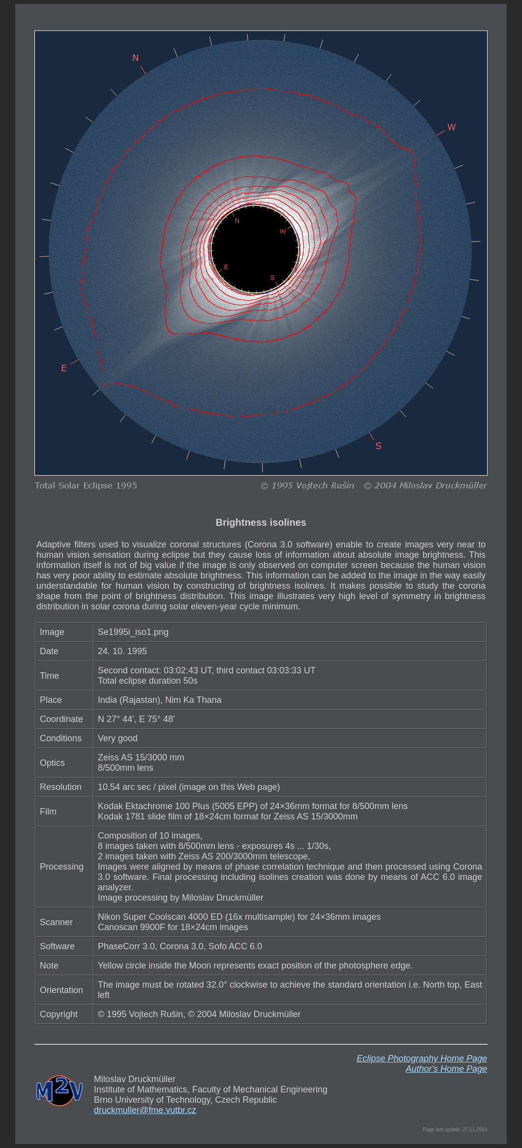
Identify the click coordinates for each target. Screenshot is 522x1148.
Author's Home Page (446, 1069)
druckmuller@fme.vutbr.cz (145, 1110)
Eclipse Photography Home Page (422, 1058)
